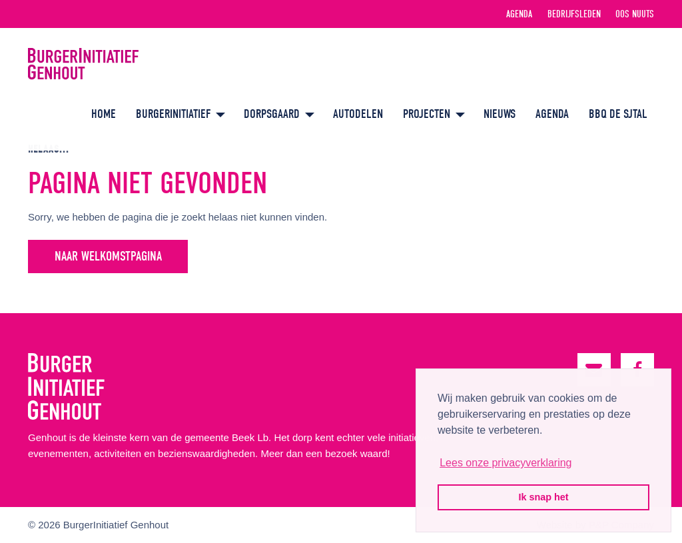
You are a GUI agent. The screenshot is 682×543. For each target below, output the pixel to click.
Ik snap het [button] (543, 497)
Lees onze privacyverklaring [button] (505, 462)
